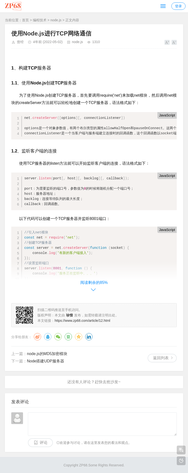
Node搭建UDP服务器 (45, 361)
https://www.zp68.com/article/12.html (82, 321)
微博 (37, 336)
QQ (47, 336)
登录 (178, 6)
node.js (55, 20)
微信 (58, 336)
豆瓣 (68, 336)
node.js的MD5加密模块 (47, 354)
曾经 (20, 42)
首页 (25, 20)
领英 (89, 336)
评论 (43, 442)
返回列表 (161, 358)
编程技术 (40, 20)
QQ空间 (78, 336)
